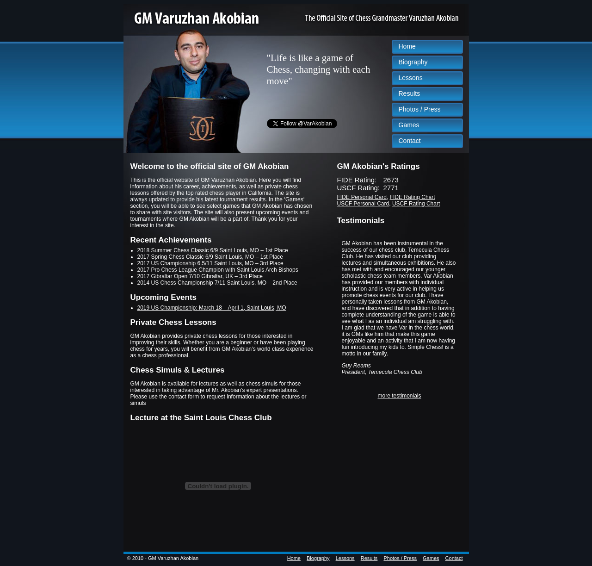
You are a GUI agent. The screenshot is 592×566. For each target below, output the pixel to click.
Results (409, 93)
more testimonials (399, 395)
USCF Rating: (358, 188)
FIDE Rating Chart (412, 197)
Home (407, 46)
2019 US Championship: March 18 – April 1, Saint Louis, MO (211, 308)
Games (409, 125)
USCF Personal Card (363, 203)
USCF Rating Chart (416, 203)
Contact (410, 140)
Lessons (411, 77)
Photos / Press (420, 109)
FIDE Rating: (357, 180)
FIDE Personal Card (362, 197)
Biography (413, 62)
